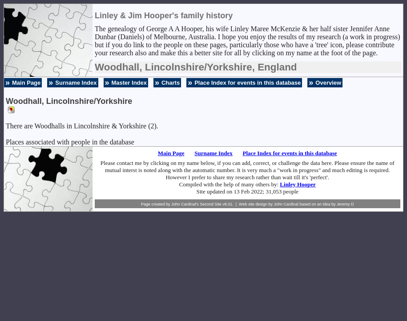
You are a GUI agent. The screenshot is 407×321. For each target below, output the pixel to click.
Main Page (26, 82)
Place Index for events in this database (247, 82)
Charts (170, 82)
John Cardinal (286, 204)
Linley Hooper (298, 184)
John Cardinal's (185, 204)
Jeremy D (345, 204)
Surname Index (76, 82)
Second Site (211, 204)
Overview (328, 82)
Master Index (129, 82)
